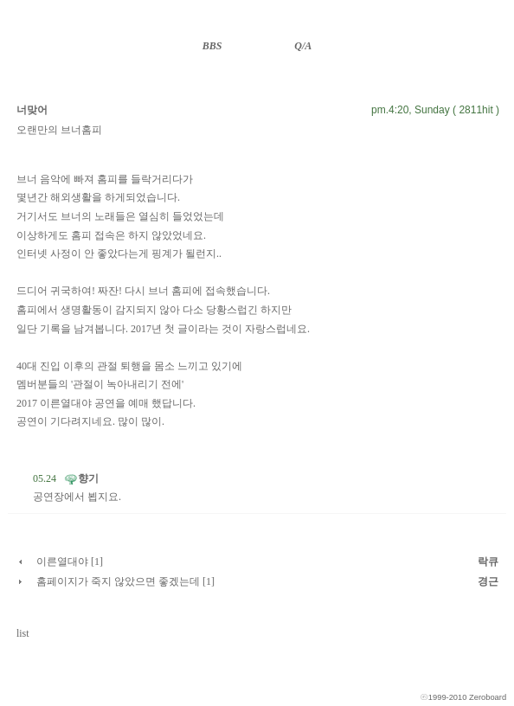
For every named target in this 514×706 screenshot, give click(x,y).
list (22, 633)
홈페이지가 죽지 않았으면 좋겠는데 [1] (125, 581)
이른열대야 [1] (69, 561)
